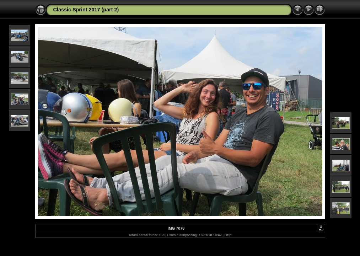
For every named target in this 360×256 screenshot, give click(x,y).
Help (228, 235)
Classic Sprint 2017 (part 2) (86, 9)
